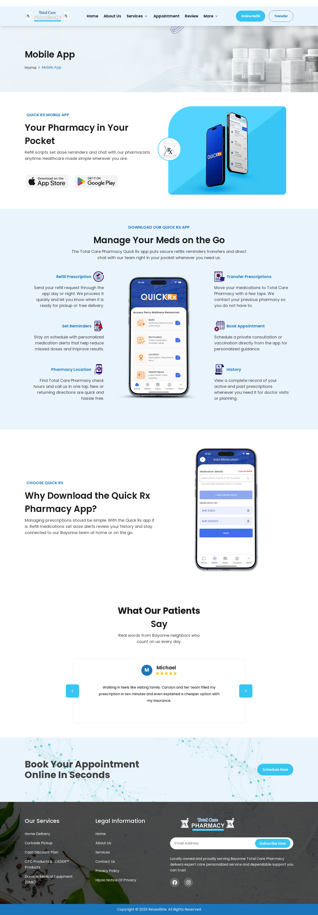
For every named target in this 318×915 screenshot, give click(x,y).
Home (92, 16)
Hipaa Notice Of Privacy (115, 880)
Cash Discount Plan (41, 852)
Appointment (166, 16)
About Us (112, 16)
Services (135, 16)
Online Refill (250, 16)
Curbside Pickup (39, 843)
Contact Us (105, 861)
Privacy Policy (107, 870)
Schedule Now (275, 769)
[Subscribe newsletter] (231, 843)
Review (191, 16)
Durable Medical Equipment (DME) (49, 879)
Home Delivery (37, 833)
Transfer (281, 16)
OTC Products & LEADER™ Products (47, 864)
